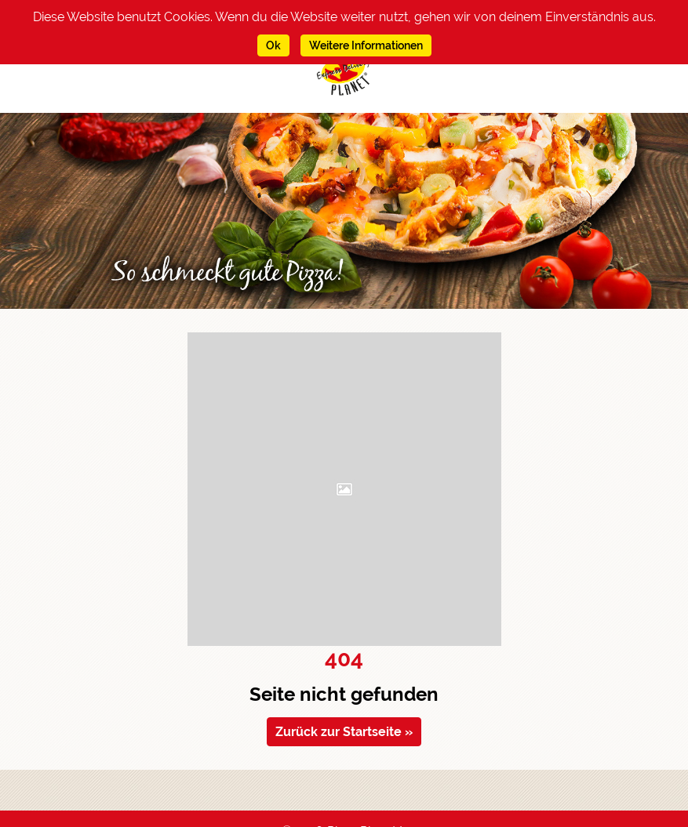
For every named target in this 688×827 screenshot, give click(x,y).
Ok (273, 45)
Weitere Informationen (366, 45)
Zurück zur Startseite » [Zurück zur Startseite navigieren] (344, 731)
